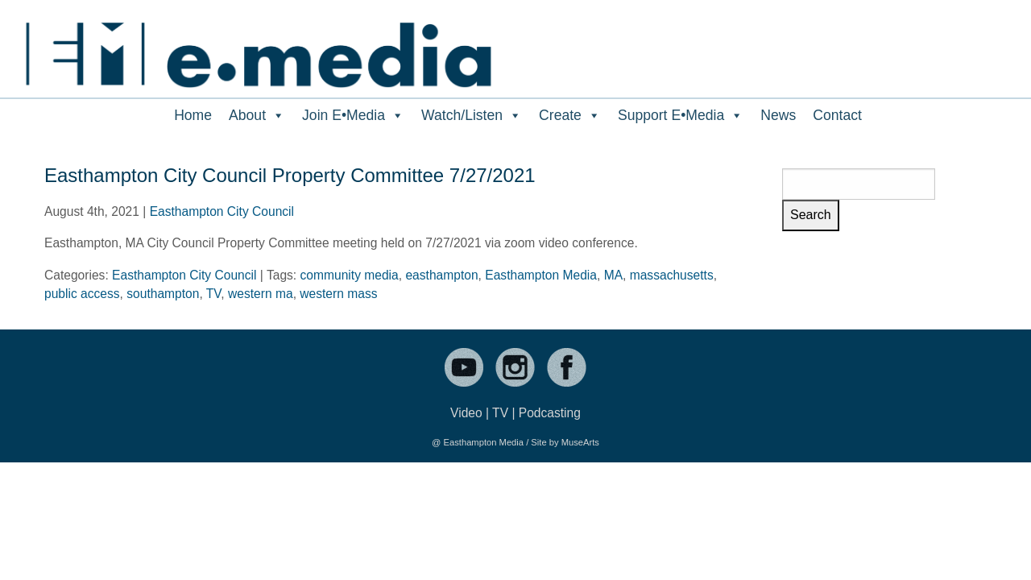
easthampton (441, 275)
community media (349, 275)
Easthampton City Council (222, 211)
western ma (260, 293)
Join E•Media (353, 115)
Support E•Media (680, 115)
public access (82, 293)
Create (570, 115)
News (778, 115)
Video (466, 413)
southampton (162, 293)
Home (193, 115)
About (257, 115)
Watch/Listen (471, 115)
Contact (837, 115)
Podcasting (550, 413)
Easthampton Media (541, 275)
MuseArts (580, 442)
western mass (338, 293)
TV (214, 293)
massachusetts (672, 275)
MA (613, 275)
